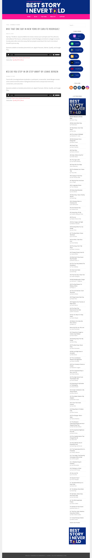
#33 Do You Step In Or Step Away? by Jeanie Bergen (32, 71)
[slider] (31, 54)
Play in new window (17, 58)
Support (62, 16)
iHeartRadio (76, 69)
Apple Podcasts (77, 37)
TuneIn (75, 75)
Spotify (15, 60)
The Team (43, 16)
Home (28, 16)
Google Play (76, 50)
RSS (19, 60)
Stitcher (75, 62)
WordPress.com (61, 555)
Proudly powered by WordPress (35, 555)
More (22, 60)
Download (27, 58)
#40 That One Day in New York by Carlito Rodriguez (33, 28)
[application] (33, 55)
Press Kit (53, 16)
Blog (35, 16)
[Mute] (54, 55)
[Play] (8, 55)
